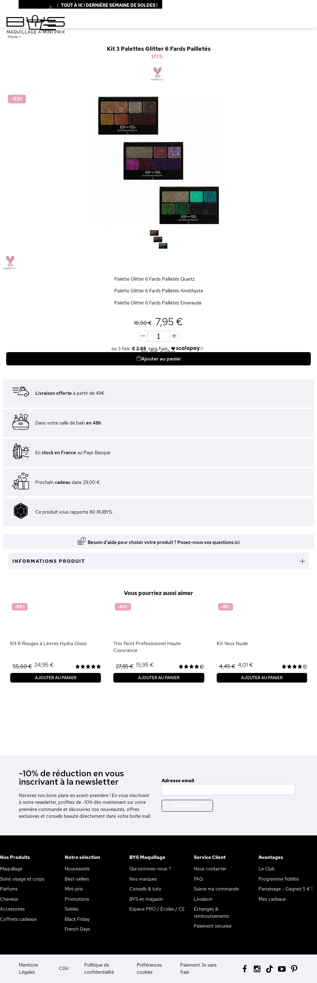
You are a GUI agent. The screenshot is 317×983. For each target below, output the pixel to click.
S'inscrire (187, 805)
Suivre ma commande (216, 889)
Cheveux (9, 899)
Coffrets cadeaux (18, 919)
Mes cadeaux (272, 899)
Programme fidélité (278, 879)
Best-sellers (77, 879)
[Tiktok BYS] (269, 969)
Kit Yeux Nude (232, 643)
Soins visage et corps (22, 879)
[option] (158, 159)
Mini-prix (74, 889)
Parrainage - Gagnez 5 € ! (285, 889)
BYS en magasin (146, 899)
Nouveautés (77, 869)
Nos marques (143, 879)
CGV (64, 968)
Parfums (9, 889)
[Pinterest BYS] (294, 968)
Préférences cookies (149, 968)
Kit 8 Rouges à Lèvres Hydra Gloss (48, 643)
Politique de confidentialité (99, 968)
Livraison (203, 899)
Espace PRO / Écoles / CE (157, 909)
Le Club (266, 869)
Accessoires (12, 909)
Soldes (72, 909)
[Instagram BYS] (257, 968)
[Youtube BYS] (282, 968)
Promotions (77, 899)
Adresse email (178, 781)
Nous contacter (210, 869)
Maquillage (11, 869)
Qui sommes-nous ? (150, 869)
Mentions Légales (28, 968)
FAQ (198, 879)
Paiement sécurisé (213, 926)
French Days (77, 929)
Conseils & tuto (145, 889)
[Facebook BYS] (245, 968)
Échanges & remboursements (211, 912)
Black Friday (77, 919)
